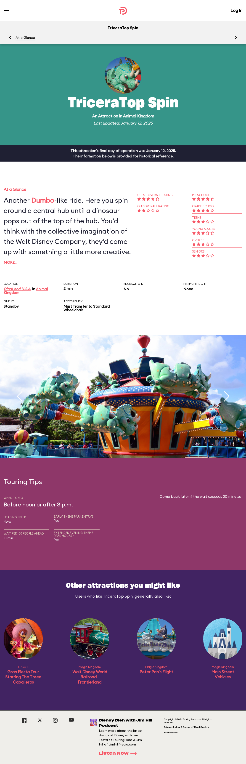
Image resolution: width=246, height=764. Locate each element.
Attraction (108, 116)
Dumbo (42, 200)
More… (10, 262)
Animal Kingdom (138, 116)
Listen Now (119, 753)
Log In (236, 10)
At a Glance (25, 37)
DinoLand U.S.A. (17, 289)
